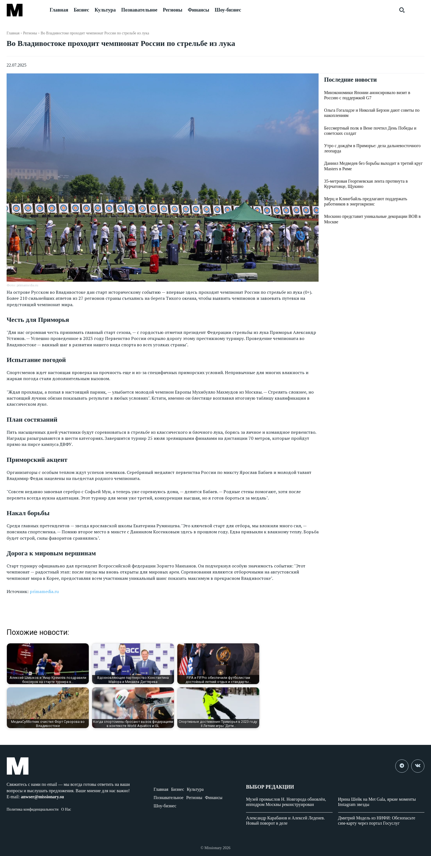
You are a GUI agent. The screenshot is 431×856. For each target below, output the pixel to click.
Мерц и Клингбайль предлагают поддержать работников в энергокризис (365, 202)
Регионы (30, 33)
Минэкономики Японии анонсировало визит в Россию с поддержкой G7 (367, 96)
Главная (13, 33)
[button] (402, 10)
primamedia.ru (44, 591)
